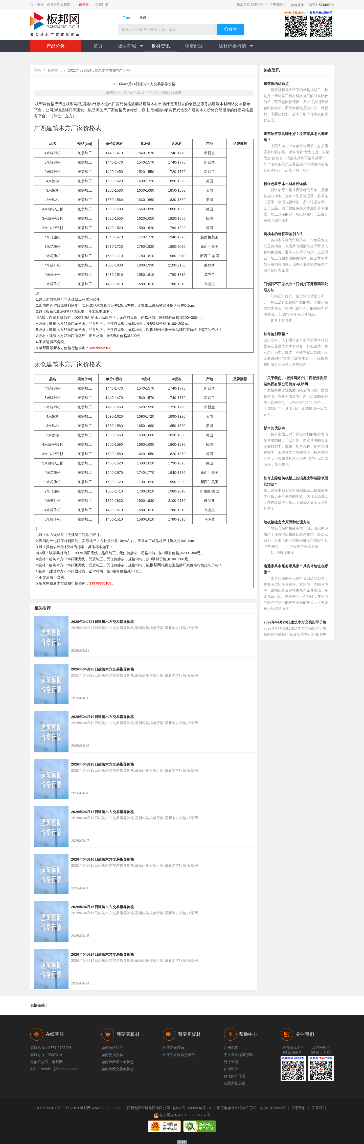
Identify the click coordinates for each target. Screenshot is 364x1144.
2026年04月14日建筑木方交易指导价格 (102, 954)
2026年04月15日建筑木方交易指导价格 (102, 907)
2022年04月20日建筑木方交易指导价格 (295, 622)
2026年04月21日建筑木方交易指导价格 (102, 622)
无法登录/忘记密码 (239, 1055)
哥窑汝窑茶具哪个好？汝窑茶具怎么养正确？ (296, 137)
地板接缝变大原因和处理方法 (287, 522)
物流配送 (194, 46)
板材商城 (130, 46)
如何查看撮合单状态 (117, 1062)
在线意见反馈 (234, 1083)
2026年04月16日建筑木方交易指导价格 (102, 859)
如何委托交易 (112, 1055)
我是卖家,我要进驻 (250, 5)
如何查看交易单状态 (117, 1069)
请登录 (84, 4)
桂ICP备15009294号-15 (192, 1108)
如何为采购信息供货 (179, 1055)
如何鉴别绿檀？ (276, 334)
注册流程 (231, 1048)
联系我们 (319, 1108)
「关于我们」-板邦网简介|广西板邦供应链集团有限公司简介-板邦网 (295, 381)
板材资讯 (160, 46)
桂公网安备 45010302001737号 (182, 1115)
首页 (98, 46)
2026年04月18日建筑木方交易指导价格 (102, 764)
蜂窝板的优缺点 (276, 84)
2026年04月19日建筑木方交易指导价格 (102, 717)
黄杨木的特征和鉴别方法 (283, 234)
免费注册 (102, 4)
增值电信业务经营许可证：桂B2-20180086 (251, 1108)
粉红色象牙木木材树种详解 (285, 184)
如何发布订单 (173, 1048)
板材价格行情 (236, 46)
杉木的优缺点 (274, 428)
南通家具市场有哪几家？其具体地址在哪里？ (296, 569)
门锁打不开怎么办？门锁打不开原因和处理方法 (296, 287)
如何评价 (231, 1069)
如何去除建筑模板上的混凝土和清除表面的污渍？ (296, 481)
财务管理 (231, 1062)
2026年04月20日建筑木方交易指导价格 (102, 669)
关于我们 (276, 5)
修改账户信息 (234, 1076)
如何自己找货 (112, 1048)
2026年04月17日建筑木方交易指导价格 (102, 812)
